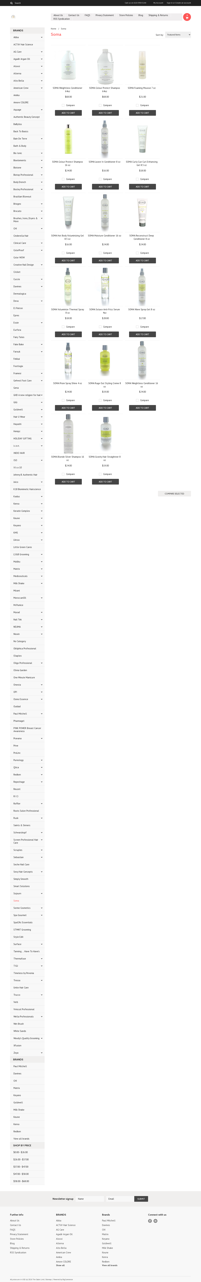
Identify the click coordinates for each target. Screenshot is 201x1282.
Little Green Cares (23, 547)
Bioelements (20, 160)
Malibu (17, 561)
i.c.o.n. (16, 445)
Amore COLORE (21, 102)
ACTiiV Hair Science (23, 44)
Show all (60, 1265)
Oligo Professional (23, 662)
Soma (16, 900)
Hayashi (17, 424)
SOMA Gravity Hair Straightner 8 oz (105, 458)
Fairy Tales (19, 337)
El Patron (18, 308)
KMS (16, 532)
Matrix (17, 568)
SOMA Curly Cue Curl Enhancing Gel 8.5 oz (142, 163)
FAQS (87, 15)
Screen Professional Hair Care (26, 841)
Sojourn (17, 893)
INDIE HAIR (19, 452)
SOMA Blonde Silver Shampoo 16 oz (67, 458)
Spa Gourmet (20, 915)
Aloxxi (17, 66)
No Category (20, 641)
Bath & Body (20, 145)
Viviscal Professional (24, 1009)
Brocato (17, 211)
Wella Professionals (24, 1016)
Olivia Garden (20, 670)
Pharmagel (19, 720)
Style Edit (18, 936)
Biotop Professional (23, 174)
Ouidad (17, 706)
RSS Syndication (62, 18)
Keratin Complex (22, 510)
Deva (16, 300)
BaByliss (18, 124)
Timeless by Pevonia (24, 973)
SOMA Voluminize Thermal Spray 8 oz (67, 311)
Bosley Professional (23, 189)
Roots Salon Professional (26, 810)
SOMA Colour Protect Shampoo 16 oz (67, 163)
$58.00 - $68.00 (21, 1181)
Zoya (16, 1052)
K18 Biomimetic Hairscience (27, 489)
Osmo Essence (21, 699)
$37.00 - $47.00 (21, 1166)
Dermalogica (20, 293)
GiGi (15, 402)
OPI (15, 691)
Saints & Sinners (22, 825)
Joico (16, 481)
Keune (17, 518)
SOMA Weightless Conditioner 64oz (67, 89)
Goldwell (18, 409)
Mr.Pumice (18, 605)
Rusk (16, 818)
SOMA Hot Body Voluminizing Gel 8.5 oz (67, 237)
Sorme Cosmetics (22, 907)
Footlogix (18, 366)
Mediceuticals (20, 576)
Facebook (150, 1221)
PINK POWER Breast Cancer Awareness (27, 730)
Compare (70, 105)
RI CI (16, 796)
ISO (15, 460)
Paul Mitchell (20, 713)
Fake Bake (19, 344)
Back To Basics (21, 131)
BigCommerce (67, 1279)
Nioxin (17, 633)
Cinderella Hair (21, 235)
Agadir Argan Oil (22, 58)
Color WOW (19, 257)
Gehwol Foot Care (23, 380)
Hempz (17, 431)
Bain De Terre (20, 138)
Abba (16, 37)
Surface (17, 944)
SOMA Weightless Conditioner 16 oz (141, 385)
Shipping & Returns (158, 15)
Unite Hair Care (21, 987)
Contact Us (73, 15)
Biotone (17, 167)
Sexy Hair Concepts (23, 871)
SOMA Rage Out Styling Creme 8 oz (104, 385)
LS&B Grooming (21, 554)
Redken (17, 774)
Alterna (17, 73)
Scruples (18, 849)
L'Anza (16, 539)
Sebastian (19, 857)
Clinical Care (20, 242)
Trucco (17, 994)
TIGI (16, 965)
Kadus (17, 496)
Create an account (183, 3)
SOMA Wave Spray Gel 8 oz (141, 309)
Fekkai (17, 358)
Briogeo (17, 203)
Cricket (17, 271)
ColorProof (19, 250)
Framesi (17, 373)
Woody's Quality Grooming (26, 1038)
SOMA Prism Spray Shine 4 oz (67, 383)
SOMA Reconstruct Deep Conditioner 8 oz (141, 237)
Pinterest (156, 1221)
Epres (16, 315)
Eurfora (17, 329)
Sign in (170, 3)
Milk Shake (19, 583)
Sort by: (160, 34)
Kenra (16, 503)
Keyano (17, 525)
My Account (158, 3)
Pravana (18, 738)
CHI (15, 228)
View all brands (21, 1138)
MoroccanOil (20, 597)
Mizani (17, 590)
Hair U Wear (19, 416)
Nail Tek (18, 619)
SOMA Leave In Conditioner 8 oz (104, 161)
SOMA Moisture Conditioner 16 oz (104, 235)
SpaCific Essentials (23, 922)
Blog (141, 15)
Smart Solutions (22, 886)
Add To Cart (68, 113)
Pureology (19, 760)
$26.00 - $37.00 (21, 1159)
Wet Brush (19, 1023)
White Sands (20, 1031)
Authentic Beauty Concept (27, 116)
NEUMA (17, 626)
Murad (17, 612)
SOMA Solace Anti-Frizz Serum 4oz (104, 311)
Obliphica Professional (25, 648)
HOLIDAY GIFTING (23, 438)
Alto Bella (19, 80)
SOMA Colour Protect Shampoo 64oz (104, 89)
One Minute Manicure (24, 677)
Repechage (19, 781)
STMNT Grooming (22, 929)
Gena (16, 387)
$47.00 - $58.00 (21, 1173)
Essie (16, 322)
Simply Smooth (21, 878)
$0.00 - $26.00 (21, 1152)
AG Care (18, 51)
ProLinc (17, 752)
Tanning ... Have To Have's (27, 951)
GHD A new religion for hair (27, 395)
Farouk (17, 351)
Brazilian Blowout (22, 196)
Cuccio (17, 279)
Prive (16, 745)
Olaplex (18, 655)
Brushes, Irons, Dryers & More (26, 220)
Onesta (17, 684)
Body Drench (20, 182)
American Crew (21, 87)
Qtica (16, 767)
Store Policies (126, 15)
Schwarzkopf (20, 832)
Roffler (17, 803)
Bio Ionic (18, 153)
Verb (16, 1002)
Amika (16, 95)
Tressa (17, 980)
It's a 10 (18, 467)
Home (53, 28)
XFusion (17, 1045)
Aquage (17, 109)
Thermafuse (20, 958)
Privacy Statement (105, 15)
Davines (17, 286)
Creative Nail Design (24, 264)
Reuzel (17, 789)
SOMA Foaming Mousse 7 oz (142, 87)
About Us (58, 15)
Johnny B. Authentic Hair (25, 474)
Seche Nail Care (21, 864)
